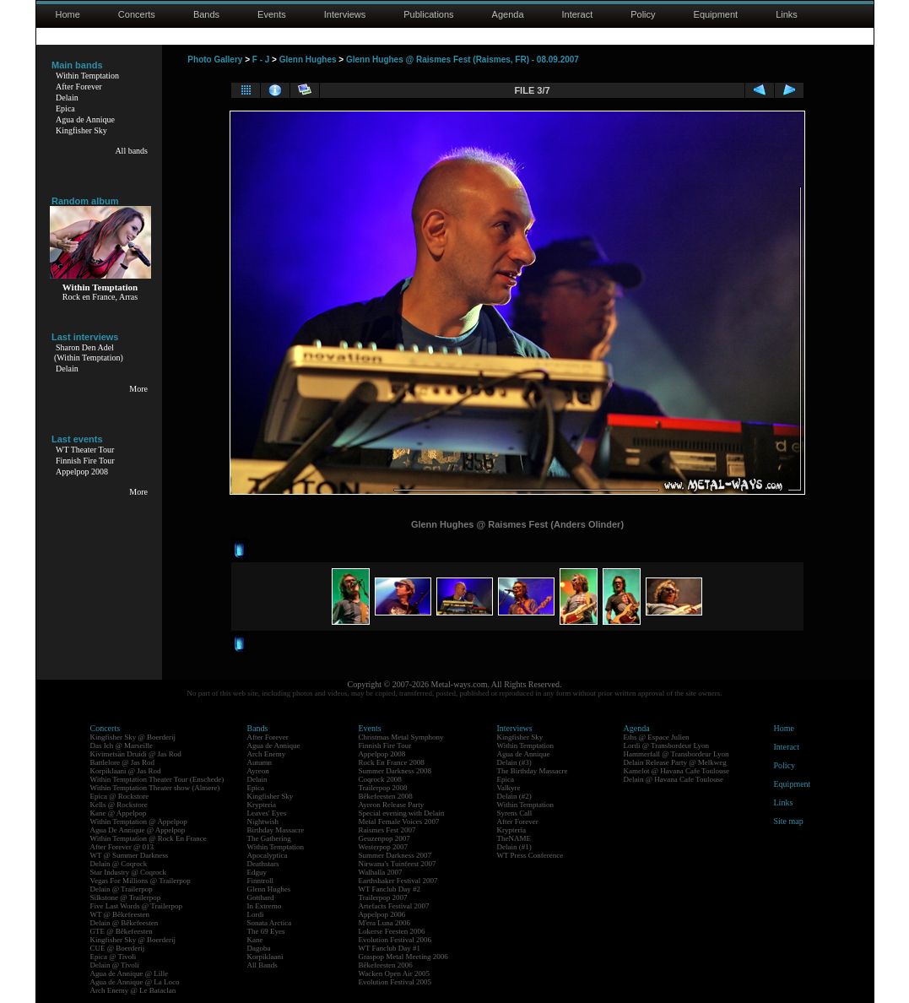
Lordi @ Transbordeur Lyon (667, 745)
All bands (131, 150)
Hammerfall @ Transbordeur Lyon (676, 754)
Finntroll (260, 880)
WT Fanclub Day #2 (390, 889)
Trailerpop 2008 (383, 787)
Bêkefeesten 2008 (386, 796)
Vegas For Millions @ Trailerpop (140, 880)
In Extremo (264, 906)
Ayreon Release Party (392, 804)
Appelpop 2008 (82, 471)
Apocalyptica (267, 855)
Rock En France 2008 (392, 762)
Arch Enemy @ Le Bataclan (133, 990)
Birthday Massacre (276, 830)
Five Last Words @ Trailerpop (136, 906)
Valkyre (509, 787)
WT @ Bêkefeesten (120, 914)
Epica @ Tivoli (113, 956)
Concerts (136, 14)
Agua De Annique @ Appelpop (138, 830)
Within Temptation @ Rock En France (148, 838)
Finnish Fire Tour (85, 460)
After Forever (79, 86)
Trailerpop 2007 (383, 897)
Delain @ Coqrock (119, 863)
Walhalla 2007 (381, 872)
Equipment (716, 14)
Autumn (260, 762)
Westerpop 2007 (384, 847)
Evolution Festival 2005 (395, 982)
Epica (65, 108)
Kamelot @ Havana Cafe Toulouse (676, 771)
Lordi (255, 914)
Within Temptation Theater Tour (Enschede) (157, 779)
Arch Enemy (266, 754)
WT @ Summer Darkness (129, 855)
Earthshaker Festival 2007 (398, 880)
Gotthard (260, 897)
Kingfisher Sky (81, 130)
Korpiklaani (265, 956)
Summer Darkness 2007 (395, 855)
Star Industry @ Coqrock (128, 872)
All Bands (262, 965)
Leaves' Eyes (267, 813)
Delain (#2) (514, 796)
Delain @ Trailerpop (121, 889)
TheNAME (514, 838)
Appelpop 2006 (382, 914)
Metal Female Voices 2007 (399, 821)
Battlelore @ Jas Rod (122, 762)
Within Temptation (87, 75)
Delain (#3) (514, 762)
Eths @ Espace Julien (657, 737)
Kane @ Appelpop (118, 813)
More (138, 388)
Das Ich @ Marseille (122, 745)
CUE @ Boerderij (117, 948)
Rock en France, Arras (100, 296)
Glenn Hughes (308, 59)
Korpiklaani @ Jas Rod (125, 771)
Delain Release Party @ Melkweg (675, 762)
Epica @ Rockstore (119, 796)
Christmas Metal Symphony (401, 737)
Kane (255, 939)
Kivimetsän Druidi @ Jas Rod (135, 754)
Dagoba (259, 948)
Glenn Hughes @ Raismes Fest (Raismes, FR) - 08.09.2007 (462, 59)
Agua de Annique (85, 119)
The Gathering (269, 838)
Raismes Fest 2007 (387, 830)
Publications (428, 14)
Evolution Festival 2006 (395, 939)
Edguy (257, 872)
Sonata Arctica (269, 923)
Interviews (345, 14)
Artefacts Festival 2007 (394, 906)
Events (271, 14)
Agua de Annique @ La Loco (135, 982)
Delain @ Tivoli (114, 965)
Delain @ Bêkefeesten (124, 923)
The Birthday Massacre (532, 771)
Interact (577, 14)
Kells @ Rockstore (119, 804)
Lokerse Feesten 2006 (392, 931)
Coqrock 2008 (380, 779)
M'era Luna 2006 (385, 923)
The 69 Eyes (266, 931)
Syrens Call (515, 813)
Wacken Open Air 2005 (394, 973)
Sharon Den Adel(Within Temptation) (88, 352)
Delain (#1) (514, 847)
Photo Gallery (214, 59)
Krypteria (261, 804)
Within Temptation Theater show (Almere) (155, 787)
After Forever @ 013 (122, 847)
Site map (788, 821)
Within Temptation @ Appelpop (138, 821)
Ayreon (258, 771)
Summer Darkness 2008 (395, 771)
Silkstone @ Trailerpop (125, 897)
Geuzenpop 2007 (384, 838)
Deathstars (263, 863)
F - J (261, 59)
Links (787, 14)
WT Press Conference (530, 855)
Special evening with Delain (402, 813)
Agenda (508, 14)
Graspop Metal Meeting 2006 (403, 956)
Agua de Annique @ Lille (129, 973)
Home (68, 14)
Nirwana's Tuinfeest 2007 (397, 863)
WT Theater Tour (85, 449)
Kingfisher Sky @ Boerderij (133, 737)
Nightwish (263, 821)
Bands (206, 14)
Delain (67, 97)
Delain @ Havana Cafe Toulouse (673, 779)
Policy (642, 14)
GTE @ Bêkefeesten (121, 931)
